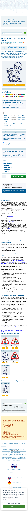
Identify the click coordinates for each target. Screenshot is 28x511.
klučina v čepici (5, 336)
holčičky (21, 407)
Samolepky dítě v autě (15, 497)
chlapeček (4, 410)
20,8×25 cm (6, 117)
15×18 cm (6, 113)
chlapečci (9, 410)
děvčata (17, 406)
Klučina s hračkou (5, 350)
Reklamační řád (11, 452)
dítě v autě (4, 406)
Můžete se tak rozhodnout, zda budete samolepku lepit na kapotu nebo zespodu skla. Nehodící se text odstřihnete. (14, 137)
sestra (3, 411)
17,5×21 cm (6, 115)
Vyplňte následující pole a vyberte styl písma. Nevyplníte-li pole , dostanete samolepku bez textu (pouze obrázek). (13, 154)
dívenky (8, 407)
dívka (21, 406)
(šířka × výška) (13, 110)
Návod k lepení (6, 449)
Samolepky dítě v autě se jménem (8, 42)
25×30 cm (6, 119)
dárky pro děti (15, 458)
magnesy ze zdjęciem (6, 458)
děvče (14, 406)
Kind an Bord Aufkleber (15, 482)
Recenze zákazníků (5, 14)
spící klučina (15, 336)
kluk (6, 409)
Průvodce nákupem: (6, 200)
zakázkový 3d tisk (22, 458)
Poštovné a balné (9, 12)
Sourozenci (20, 42)
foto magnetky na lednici (10, 457)
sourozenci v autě (16, 410)
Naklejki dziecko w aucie (15, 489)
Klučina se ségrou (5, 383)
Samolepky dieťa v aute (15, 477)
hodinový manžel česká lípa (14, 460)
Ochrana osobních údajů (16, 451)
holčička (17, 407)
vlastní (5, 121)
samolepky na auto (14, 455)
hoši (25, 409)
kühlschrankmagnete (20, 457)
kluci (9, 409)
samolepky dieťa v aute (21, 454)
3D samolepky (12, 454)
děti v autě (10, 406)
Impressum (17, 452)
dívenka (4, 407)
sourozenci (22, 410)
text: (4, 160)
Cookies (24, 451)
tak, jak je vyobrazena (9, 143)
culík (25, 407)
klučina (19, 409)
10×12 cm (6, 110)
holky (14, 407)
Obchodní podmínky (6, 451)
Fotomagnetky (14, 14)
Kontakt (21, 14)
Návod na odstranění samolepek (17, 449)
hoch (22, 409)
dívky (23, 406)
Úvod (2, 12)
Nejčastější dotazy (19, 12)
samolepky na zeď (5, 455)
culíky (3, 409)
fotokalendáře (5, 454)
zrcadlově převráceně (9, 144)
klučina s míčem (14, 350)
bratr (7, 411)
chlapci (15, 409)
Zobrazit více (15, 212)
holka (11, 407)
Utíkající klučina (5, 365)
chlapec (12, 409)
